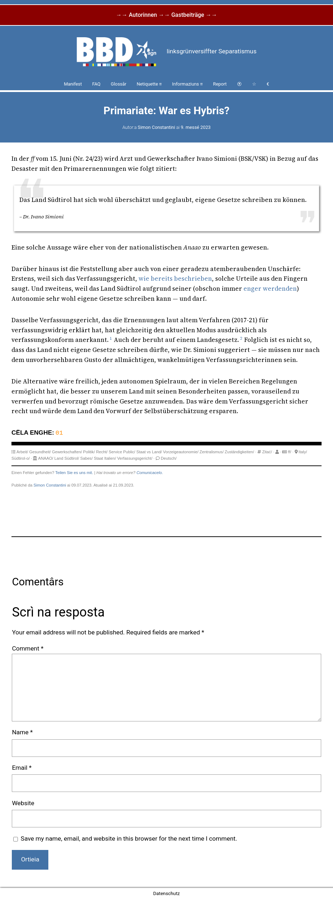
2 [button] (241, 338)
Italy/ (303, 452)
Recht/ (101, 452)
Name (22, 732)
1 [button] (111, 338)
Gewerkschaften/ (67, 452)
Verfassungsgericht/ (134, 458)
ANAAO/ (45, 458)
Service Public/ (122, 452)
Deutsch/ (169, 458)
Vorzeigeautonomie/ (180, 452)
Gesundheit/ (40, 452)
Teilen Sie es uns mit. (74, 472)
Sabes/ (86, 458)
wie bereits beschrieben (175, 278)
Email (22, 767)
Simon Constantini (156, 127)
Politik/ (89, 452)
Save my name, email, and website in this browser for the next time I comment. (129, 838)
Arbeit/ (22, 452)
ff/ (289, 452)
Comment (27, 648)
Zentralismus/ (211, 452)
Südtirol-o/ (20, 458)
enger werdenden (270, 288)
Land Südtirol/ (66, 458)
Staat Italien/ (105, 458)
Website (23, 803)
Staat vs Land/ (149, 452)
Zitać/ (267, 452)
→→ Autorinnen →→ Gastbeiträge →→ (166, 14)
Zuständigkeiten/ (239, 452)
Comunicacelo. (149, 472)
